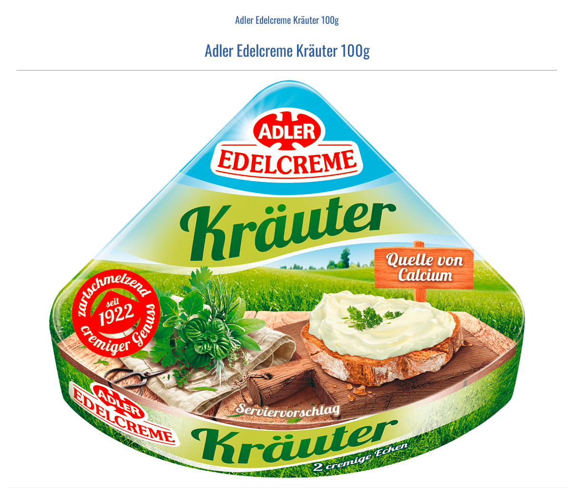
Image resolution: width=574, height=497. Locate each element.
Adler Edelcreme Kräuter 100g (287, 19)
